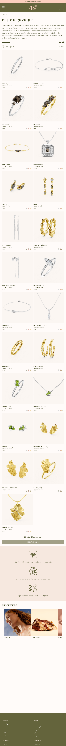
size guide (61, 42)
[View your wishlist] (56, 9)
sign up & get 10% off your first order (33, 1)
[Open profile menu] (60, 9)
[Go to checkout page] (63, 9)
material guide (6, 42)
